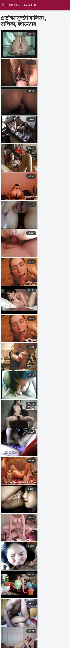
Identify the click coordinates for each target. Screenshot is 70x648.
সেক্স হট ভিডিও (49, 642)
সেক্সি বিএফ (6, 642)
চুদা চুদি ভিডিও (53, 645)
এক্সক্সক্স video (7, 645)
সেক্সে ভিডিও (30, 645)
